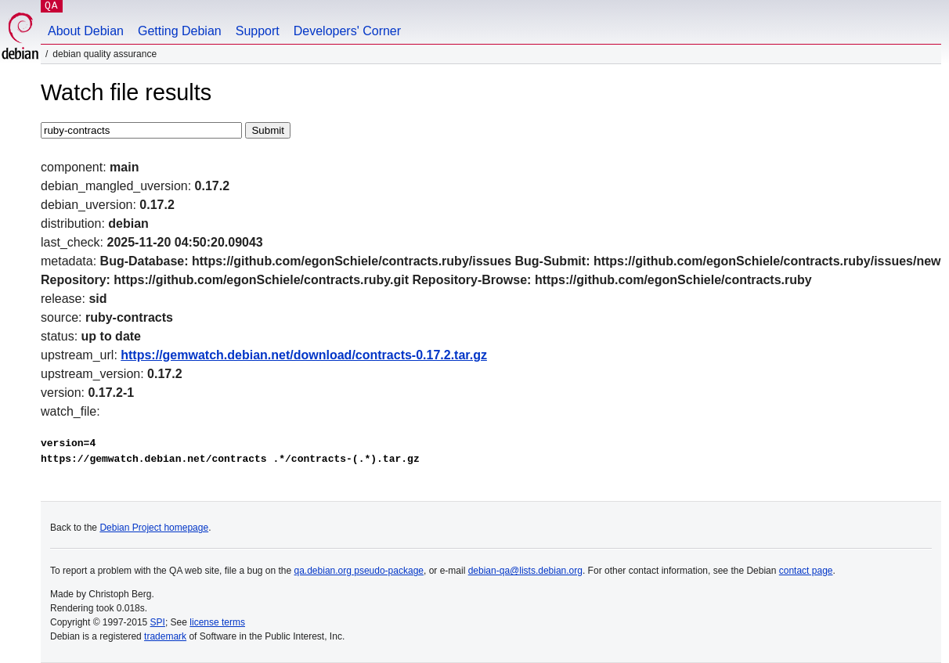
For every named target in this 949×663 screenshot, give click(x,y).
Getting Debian (180, 31)
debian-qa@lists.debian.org (525, 570)
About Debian (86, 31)
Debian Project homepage (153, 527)
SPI (157, 622)
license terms (217, 622)
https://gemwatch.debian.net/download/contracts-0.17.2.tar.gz (304, 355)
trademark (165, 636)
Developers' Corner (347, 31)
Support (258, 31)
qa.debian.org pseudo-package (359, 570)
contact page (806, 570)
